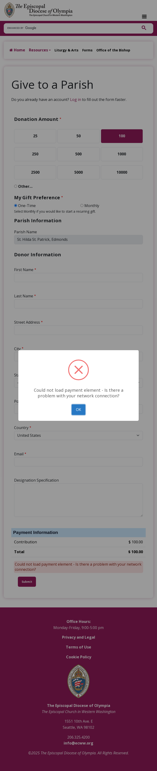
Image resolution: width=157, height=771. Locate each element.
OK (78, 409)
